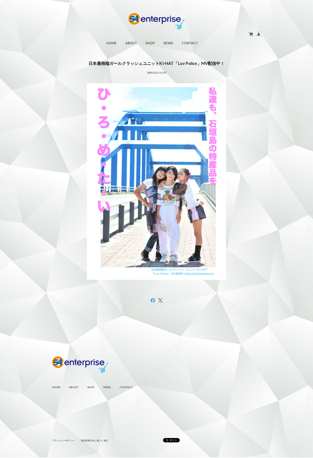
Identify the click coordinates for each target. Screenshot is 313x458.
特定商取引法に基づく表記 (94, 440)
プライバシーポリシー (63, 440)
